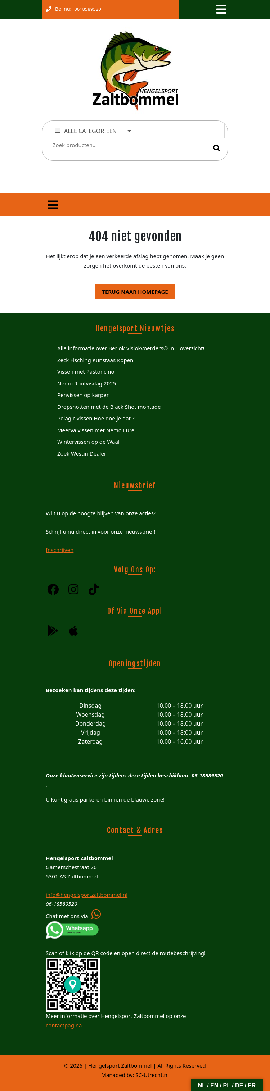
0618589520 (86, 7)
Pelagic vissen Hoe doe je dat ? (95, 418)
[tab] (220, 9)
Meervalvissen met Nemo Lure (95, 430)
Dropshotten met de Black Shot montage (109, 406)
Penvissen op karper (83, 394)
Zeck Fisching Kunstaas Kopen (95, 360)
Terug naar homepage (131, 289)
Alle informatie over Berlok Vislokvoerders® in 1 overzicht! (130, 348)
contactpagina (64, 1025)
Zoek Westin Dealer (81, 453)
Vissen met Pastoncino (85, 371)
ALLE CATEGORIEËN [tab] (93, 131)
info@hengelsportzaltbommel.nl (86, 894)
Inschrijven (59, 549)
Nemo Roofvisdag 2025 (86, 383)
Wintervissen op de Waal (88, 441)
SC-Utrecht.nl (151, 1074)
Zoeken (216, 148)
